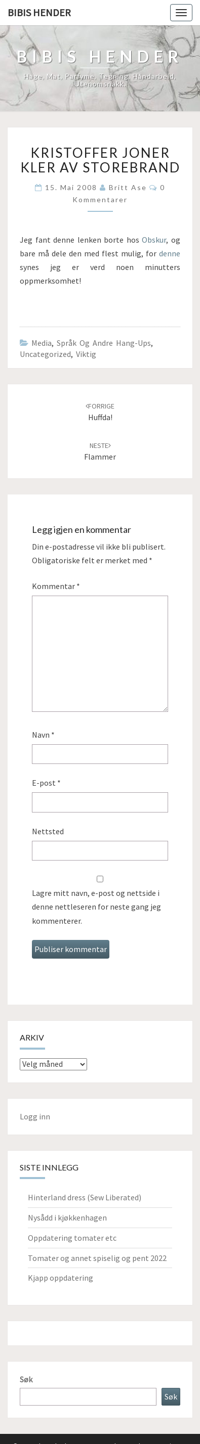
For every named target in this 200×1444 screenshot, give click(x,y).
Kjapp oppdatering (60, 1278)
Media (41, 343)
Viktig (86, 354)
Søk (26, 1379)
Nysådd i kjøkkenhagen (67, 1217)
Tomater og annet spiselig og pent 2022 (97, 1258)
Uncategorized (45, 354)
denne (169, 253)
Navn (43, 735)
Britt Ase (128, 187)
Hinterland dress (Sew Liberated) (84, 1197)
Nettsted (48, 831)
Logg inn (35, 1116)
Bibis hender (39, 12)
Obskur (154, 240)
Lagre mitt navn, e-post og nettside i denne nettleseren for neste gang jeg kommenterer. (96, 906)
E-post (46, 783)
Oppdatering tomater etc (72, 1238)
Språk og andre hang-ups (104, 343)
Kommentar (56, 586)
